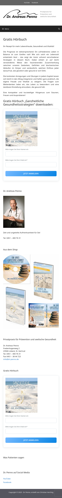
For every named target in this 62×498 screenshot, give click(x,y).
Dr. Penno (26, 492)
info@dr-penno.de (11, 359)
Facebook (35, 3)
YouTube (27, 3)
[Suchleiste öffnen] (59, 29)
